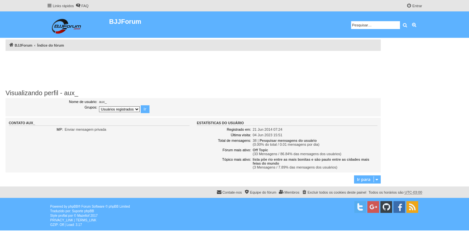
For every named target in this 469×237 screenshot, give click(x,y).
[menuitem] (82, 6)
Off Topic (260, 150)
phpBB (73, 206)
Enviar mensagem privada (85, 129)
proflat (62, 215)
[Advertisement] (193, 68)
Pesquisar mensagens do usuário (288, 140)
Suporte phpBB (83, 211)
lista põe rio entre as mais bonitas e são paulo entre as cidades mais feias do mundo (311, 161)
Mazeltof (83, 215)
